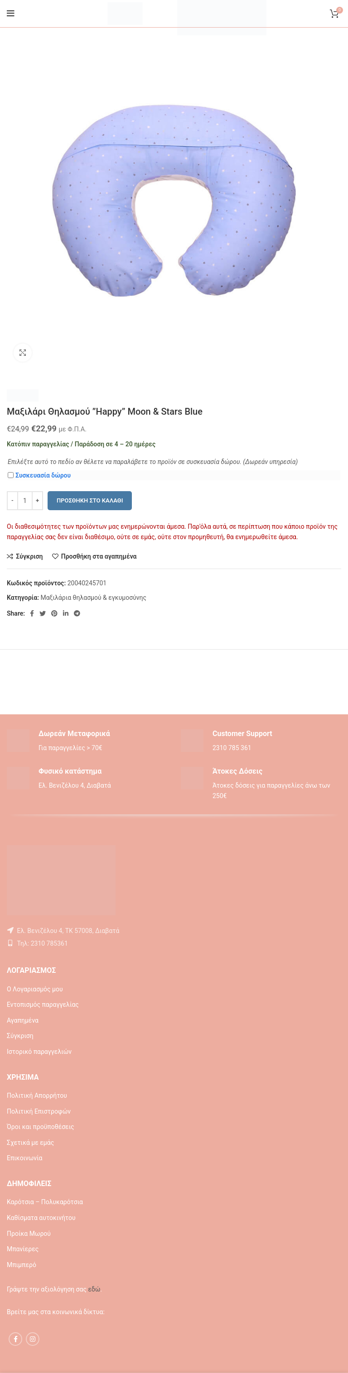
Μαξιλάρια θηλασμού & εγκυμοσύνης (93, 597)
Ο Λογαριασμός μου (35, 989)
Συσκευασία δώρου (39, 475)
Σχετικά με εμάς (30, 1142)
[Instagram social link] (32, 1339)
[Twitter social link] (42, 613)
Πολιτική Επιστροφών (39, 1111)
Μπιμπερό (21, 1264)
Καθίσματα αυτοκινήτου (41, 1217)
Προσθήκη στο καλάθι (90, 500)
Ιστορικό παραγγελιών (39, 1051)
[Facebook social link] (32, 613)
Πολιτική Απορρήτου (37, 1095)
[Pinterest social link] (54, 613)
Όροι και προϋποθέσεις (40, 1126)
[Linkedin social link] (65, 613)
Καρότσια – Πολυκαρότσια (45, 1202)
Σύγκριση (20, 1035)
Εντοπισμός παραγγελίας (43, 1004)
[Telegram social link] (77, 613)
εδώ (94, 1289)
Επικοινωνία (24, 1158)
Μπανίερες (23, 1249)
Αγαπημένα (23, 1020)
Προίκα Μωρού (29, 1233)
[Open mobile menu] (10, 14)
